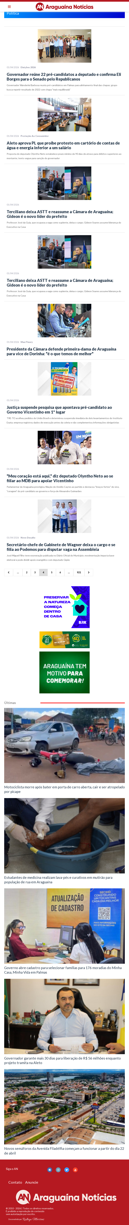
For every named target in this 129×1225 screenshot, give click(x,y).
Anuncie (31, 1182)
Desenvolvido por (26, 1219)
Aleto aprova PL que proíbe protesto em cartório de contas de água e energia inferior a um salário (63, 145)
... (18, 572)
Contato (15, 1182)
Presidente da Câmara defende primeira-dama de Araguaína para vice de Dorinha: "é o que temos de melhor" (61, 351)
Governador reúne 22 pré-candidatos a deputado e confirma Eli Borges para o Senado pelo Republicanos (64, 76)
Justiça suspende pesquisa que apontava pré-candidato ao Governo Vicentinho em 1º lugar (59, 409)
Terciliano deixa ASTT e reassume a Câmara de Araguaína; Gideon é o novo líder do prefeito (60, 214)
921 (79, 572)
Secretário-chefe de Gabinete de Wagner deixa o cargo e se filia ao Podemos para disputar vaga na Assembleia (61, 547)
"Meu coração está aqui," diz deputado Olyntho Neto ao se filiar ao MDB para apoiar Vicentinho (60, 478)
